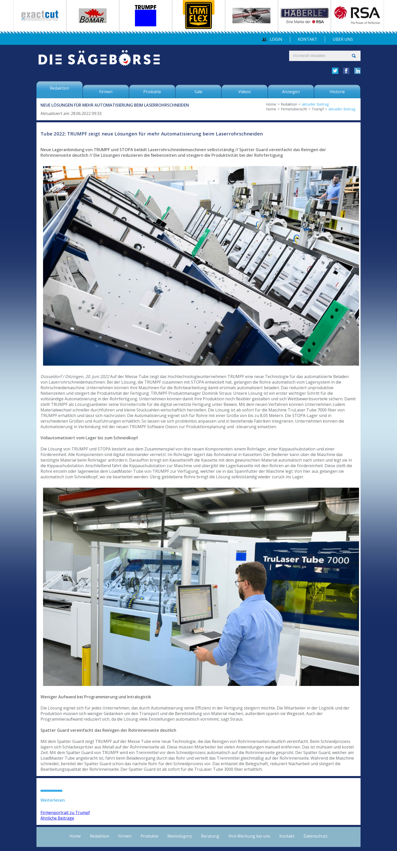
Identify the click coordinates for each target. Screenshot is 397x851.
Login (276, 39)
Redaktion (289, 104)
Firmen (124, 836)
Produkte (149, 836)
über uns (343, 39)
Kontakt (307, 39)
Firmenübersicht (294, 109)
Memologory (179, 836)
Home (271, 104)
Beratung (210, 836)
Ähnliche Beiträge (57, 818)
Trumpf (318, 109)
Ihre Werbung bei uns (249, 836)
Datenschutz (316, 836)
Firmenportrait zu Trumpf (65, 812)
